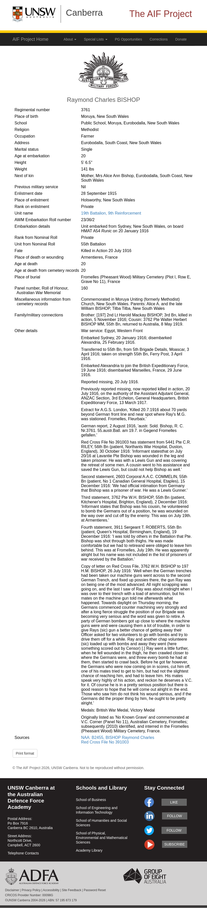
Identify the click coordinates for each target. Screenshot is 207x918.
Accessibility (51, 890)
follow (174, 816)
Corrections (159, 39)
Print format (25, 753)
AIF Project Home (31, 39)
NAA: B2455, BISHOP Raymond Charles (117, 737)
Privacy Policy (31, 890)
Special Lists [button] (95, 39)
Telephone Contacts (23, 853)
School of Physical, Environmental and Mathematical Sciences (101, 837)
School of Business (91, 800)
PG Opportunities (128, 39)
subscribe (174, 844)
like (174, 802)
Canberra (84, 12)
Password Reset (95, 890)
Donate (181, 39)
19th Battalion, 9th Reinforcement (111, 213)
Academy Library (89, 850)
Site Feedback (71, 890)
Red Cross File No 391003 (105, 742)
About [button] (70, 39)
